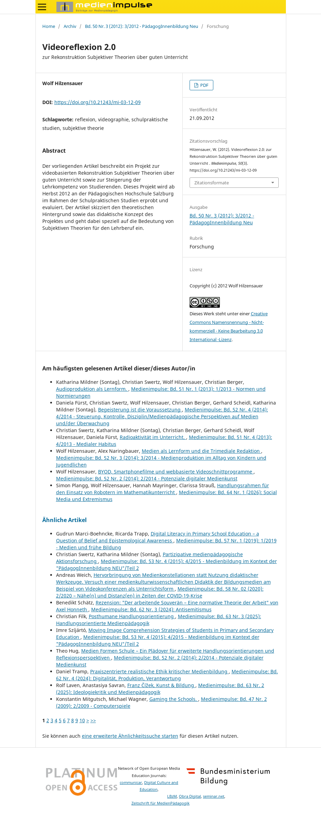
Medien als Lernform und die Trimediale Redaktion (201, 451)
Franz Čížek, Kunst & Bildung (161, 685)
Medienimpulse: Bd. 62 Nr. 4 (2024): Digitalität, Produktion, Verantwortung (167, 675)
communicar (131, 782)
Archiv (70, 26)
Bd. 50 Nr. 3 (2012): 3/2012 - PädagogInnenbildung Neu (141, 26)
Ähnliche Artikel (64, 520)
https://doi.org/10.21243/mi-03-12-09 (97, 102)
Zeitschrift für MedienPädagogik (160, 803)
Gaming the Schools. (173, 699)
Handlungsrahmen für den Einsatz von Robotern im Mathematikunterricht (162, 489)
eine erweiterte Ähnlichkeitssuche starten (130, 736)
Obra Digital (190, 796)
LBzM (172, 796)
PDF (203, 85)
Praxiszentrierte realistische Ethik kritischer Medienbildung (159, 671)
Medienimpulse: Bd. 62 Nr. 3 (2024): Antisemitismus (151, 609)
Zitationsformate (211, 183)
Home (48, 26)
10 (82, 720)
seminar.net (213, 796)
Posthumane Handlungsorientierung (132, 616)
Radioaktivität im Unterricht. (153, 437)
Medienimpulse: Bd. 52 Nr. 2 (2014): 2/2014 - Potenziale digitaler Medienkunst (146, 478)
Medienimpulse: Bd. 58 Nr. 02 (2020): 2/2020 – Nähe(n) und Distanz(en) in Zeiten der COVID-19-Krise (160, 592)
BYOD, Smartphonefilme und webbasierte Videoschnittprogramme (176, 471)
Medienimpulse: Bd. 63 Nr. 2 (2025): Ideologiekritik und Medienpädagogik (160, 688)
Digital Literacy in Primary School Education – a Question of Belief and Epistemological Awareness (157, 537)
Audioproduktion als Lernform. (92, 389)
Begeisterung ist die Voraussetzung (140, 409)
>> (93, 720)
